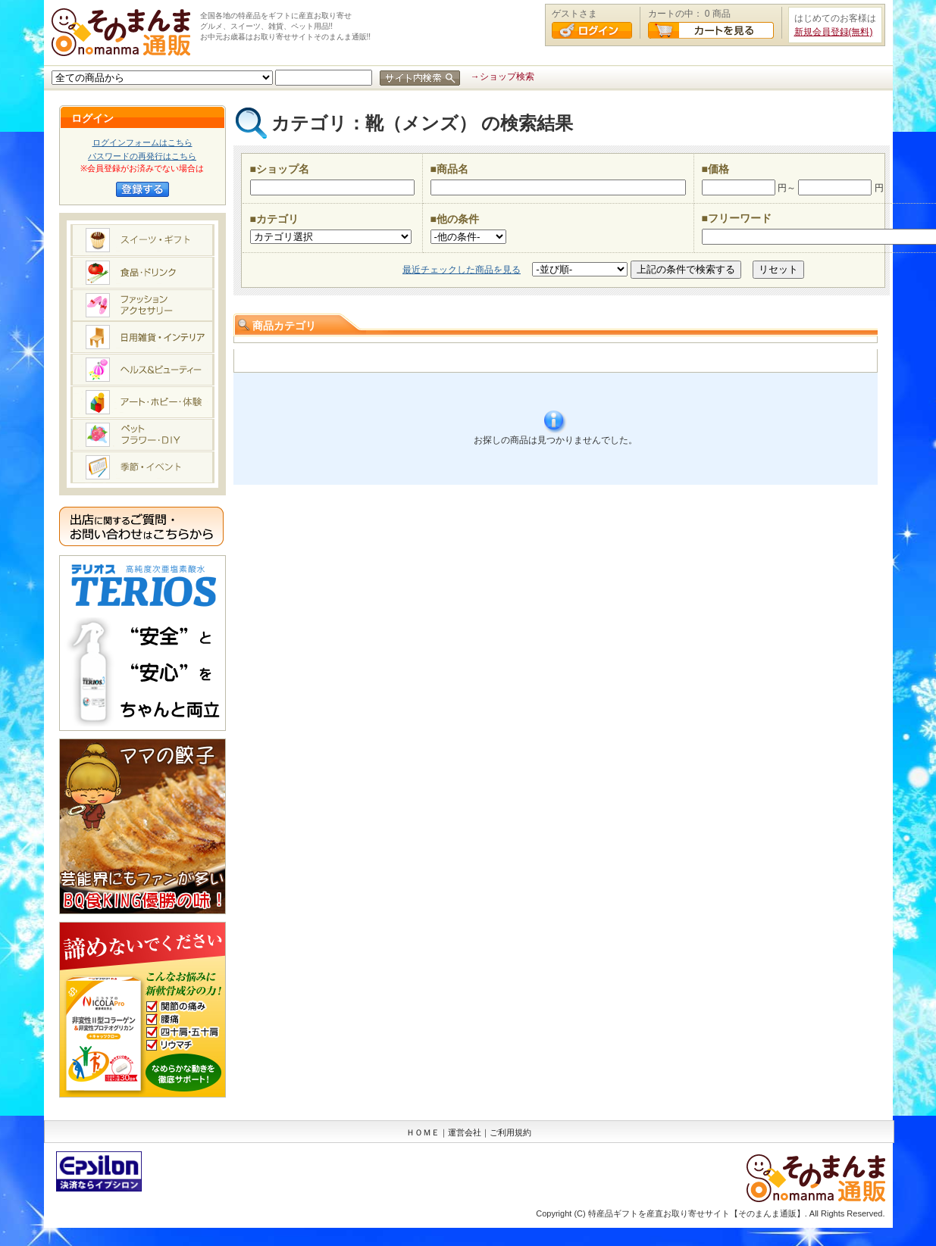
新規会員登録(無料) (833, 32)
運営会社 (464, 1132)
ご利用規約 (510, 1132)
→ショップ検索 (502, 76)
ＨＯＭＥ (423, 1132)
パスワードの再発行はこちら (142, 156)
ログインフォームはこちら (142, 142)
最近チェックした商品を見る (461, 269)
